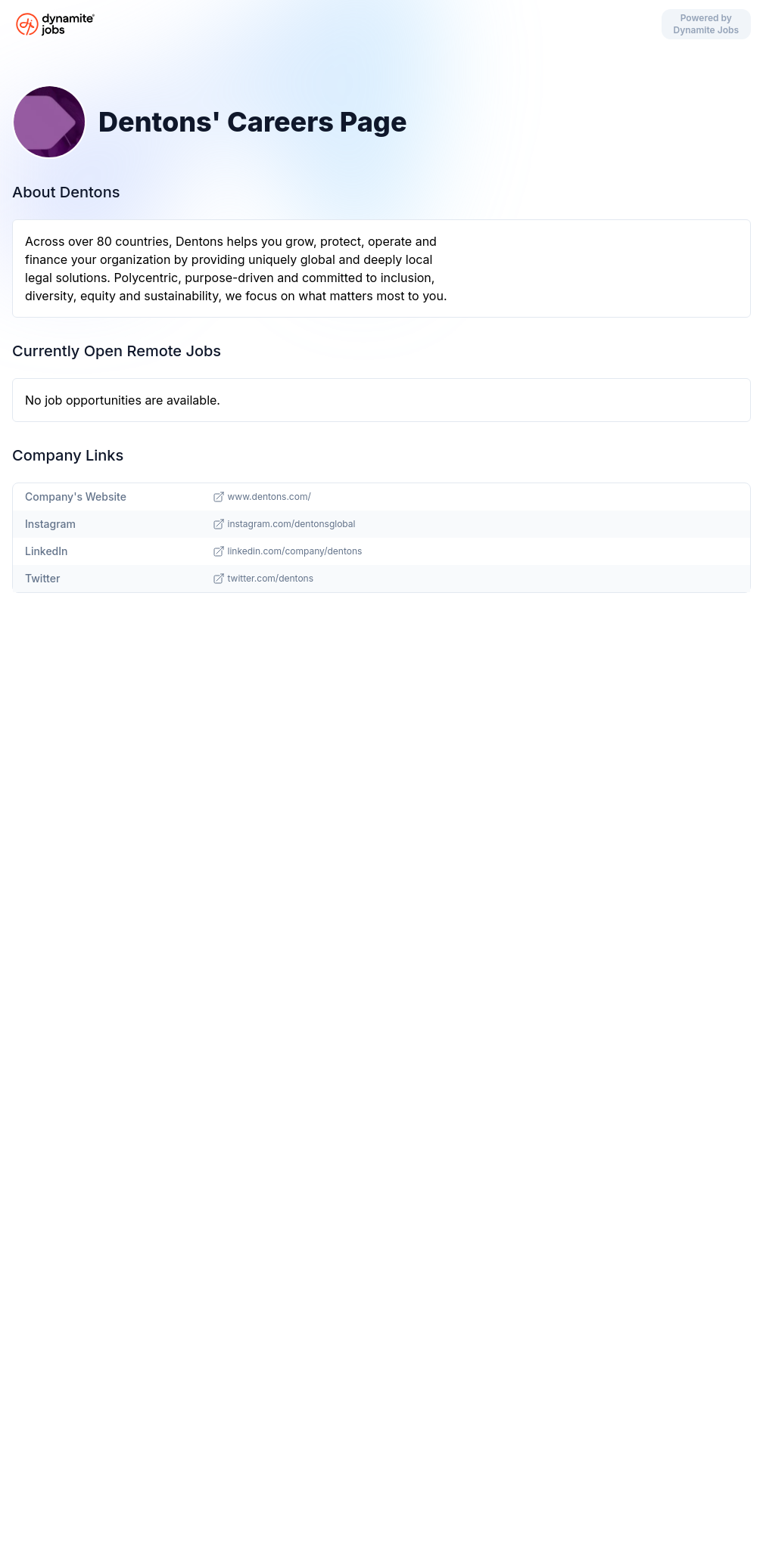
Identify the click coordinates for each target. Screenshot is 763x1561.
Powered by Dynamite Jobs (706, 24)
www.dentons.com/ (262, 497)
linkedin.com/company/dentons (288, 551)
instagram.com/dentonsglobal (284, 524)
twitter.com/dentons (263, 579)
